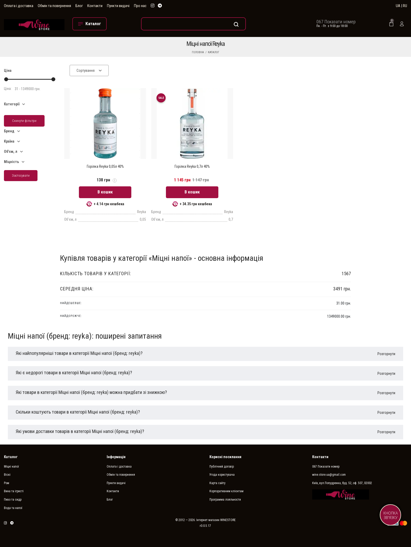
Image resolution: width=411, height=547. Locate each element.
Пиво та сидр (12, 499)
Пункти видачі (118, 5)
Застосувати (21, 175)
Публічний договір (221, 466)
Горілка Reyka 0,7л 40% (192, 166)
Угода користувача (222, 474)
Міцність (11, 162)
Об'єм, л (10, 151)
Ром (6, 483)
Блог (79, 5)
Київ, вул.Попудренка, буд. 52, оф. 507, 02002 (342, 483)
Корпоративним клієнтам (226, 491)
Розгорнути (386, 354)
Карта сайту (217, 483)
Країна (9, 141)
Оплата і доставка (18, 5)
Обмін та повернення (54, 5)
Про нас (140, 5)
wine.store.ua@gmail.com (329, 474)
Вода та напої (13, 508)
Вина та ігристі (14, 491)
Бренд (9, 131)
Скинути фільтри (24, 121)
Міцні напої (11, 466)
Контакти (94, 5)
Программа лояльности (225, 499)
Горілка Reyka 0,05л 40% (105, 166)
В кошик (105, 191)
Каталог (213, 52)
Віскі (7, 474)
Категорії (11, 104)
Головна (198, 52)
